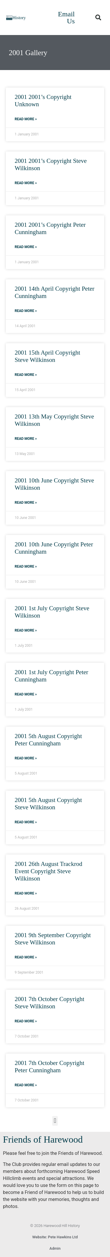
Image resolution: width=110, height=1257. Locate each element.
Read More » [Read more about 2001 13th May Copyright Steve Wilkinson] (26, 439)
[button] (98, 17)
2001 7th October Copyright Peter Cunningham (49, 1066)
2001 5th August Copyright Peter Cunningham (48, 740)
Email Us (66, 17)
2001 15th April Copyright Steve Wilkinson (47, 356)
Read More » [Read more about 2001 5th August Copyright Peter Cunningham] (26, 758)
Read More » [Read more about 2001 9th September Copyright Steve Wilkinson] (26, 957)
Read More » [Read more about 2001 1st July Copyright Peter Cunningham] (26, 694)
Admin (55, 1248)
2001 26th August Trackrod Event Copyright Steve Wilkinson (48, 871)
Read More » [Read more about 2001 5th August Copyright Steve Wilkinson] (26, 822)
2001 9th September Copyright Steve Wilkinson (53, 939)
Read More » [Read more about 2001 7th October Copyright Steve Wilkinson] (26, 1021)
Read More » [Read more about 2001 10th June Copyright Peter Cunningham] (26, 566)
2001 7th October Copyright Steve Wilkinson (49, 1003)
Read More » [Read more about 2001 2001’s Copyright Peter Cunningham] (26, 247)
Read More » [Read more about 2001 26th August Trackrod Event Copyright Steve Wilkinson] (26, 893)
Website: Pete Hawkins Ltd (55, 1237)
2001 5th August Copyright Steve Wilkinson (48, 803)
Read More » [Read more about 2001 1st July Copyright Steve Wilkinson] (26, 630)
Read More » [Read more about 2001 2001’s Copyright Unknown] (26, 119)
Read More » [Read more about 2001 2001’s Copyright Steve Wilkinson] (26, 183)
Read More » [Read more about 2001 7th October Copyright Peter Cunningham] (26, 1085)
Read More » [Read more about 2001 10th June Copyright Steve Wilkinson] (26, 503)
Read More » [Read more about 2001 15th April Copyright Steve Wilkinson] (26, 375)
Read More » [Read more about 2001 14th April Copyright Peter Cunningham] (26, 311)
